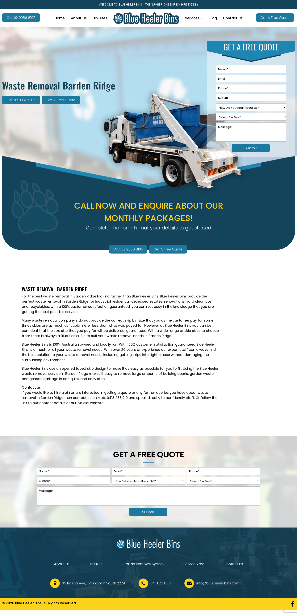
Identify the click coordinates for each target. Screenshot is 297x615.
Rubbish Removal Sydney (142, 564)
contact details (52, 402)
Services (192, 18)
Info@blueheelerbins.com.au (220, 583)
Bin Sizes (100, 18)
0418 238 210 (117, 397)
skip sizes (192, 330)
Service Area (194, 564)
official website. (90, 402)
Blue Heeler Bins (145, 296)
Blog (213, 18)
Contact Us (233, 18)
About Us (79, 18)
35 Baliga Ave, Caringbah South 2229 (93, 583)
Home (60, 18)
